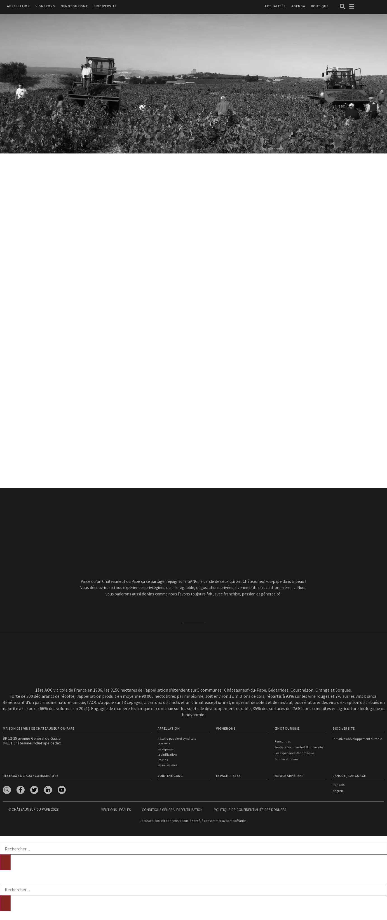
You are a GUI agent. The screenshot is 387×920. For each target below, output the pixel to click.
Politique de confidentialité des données (250, 809)
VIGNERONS (226, 728)
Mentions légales (116, 809)
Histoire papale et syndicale (177, 738)
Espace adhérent (289, 776)
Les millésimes (167, 765)
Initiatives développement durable (357, 739)
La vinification (167, 754)
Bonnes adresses (286, 759)
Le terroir (164, 744)
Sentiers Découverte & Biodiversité (299, 747)
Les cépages (165, 749)
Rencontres (283, 741)
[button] (18, 6)
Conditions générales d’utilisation (172, 809)
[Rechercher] (5, 862)
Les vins (163, 760)
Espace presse (228, 776)
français (338, 784)
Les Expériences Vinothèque (294, 753)
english (338, 791)
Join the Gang (170, 776)
